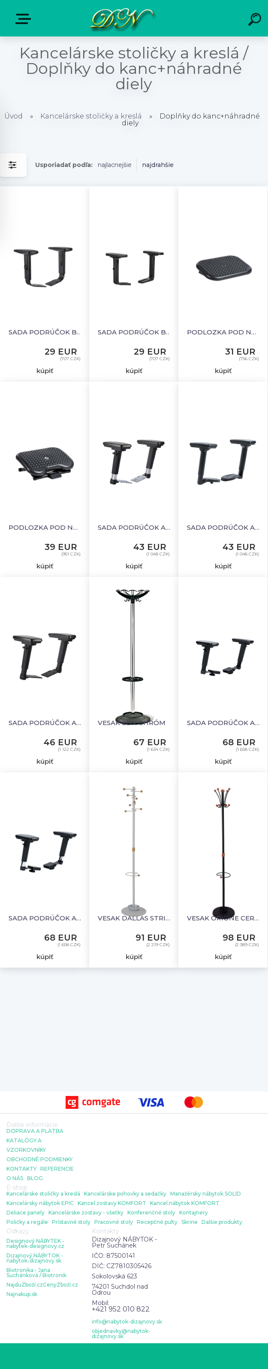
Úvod (13, 116)
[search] (256, 20)
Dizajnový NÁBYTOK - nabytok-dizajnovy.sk (34, 1258)
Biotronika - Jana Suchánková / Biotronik (36, 1273)
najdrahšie (158, 165)
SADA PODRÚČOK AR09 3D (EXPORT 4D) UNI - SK (224, 723)
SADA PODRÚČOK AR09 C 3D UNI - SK (46, 918)
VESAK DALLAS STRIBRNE (135, 918)
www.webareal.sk (92, 1356)
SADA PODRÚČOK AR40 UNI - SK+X (224, 527)
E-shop (24, 19)
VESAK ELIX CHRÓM (132, 723)
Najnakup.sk (21, 1294)
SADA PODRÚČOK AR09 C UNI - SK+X (135, 527)
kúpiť (44, 371)
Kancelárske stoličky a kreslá (91, 116)
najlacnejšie (115, 165)
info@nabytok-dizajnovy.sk (127, 1321)
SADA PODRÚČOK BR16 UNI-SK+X (135, 332)
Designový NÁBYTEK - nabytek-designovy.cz (35, 1243)
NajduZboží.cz (24, 1284)
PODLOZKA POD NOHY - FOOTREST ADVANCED (46, 527)
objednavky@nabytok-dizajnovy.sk (121, 1334)
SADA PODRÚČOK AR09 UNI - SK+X (46, 723)
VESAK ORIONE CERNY (224, 918)
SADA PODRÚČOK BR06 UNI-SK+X (46, 332)
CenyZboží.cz (60, 1284)
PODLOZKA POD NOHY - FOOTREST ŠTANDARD (224, 332)
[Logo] (121, 18)
